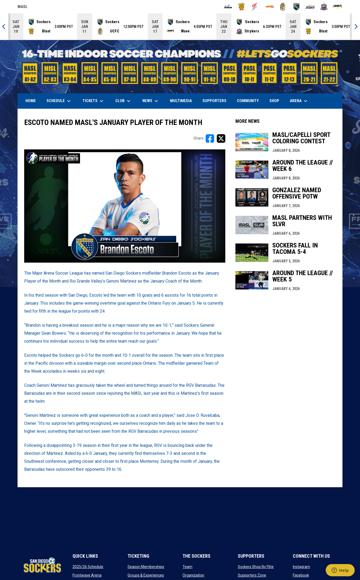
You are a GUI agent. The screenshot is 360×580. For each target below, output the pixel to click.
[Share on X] (221, 138)
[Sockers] (296, 7)
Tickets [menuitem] (94, 101)
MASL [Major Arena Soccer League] (23, 7)
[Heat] (269, 7)
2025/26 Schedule (88, 567)
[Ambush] (228, 7)
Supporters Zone (252, 575)
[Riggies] (283, 7)
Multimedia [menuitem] (181, 100)
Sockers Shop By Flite (256, 567)
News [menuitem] (150, 101)
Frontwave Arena (87, 575)
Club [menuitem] (123, 101)
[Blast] (242, 7)
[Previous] (4, 26)
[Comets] (255, 7)
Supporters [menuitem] (214, 100)
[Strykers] (324, 7)
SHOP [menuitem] (276, 100)
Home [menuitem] (31, 100)
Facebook (301, 575)
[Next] (355, 26)
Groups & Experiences (146, 575)
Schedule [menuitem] (59, 101)
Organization (193, 575)
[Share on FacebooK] (210, 138)
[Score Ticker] (180, 26)
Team (187, 567)
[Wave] (337, 7)
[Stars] (310, 7)
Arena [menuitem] (301, 101)
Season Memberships (146, 567)
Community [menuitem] (248, 100)
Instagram (301, 567)
